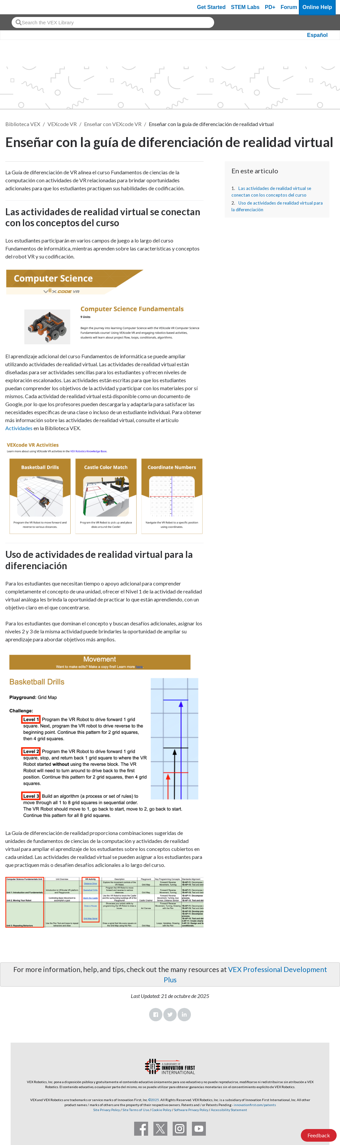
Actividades (19, 428)
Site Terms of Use (135, 1110)
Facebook (155, 1014)
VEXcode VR (62, 124)
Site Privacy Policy (106, 1110)
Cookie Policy (161, 1110)
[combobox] (113, 22)
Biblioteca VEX (22, 124)
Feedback (318, 1135)
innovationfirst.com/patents (255, 1105)
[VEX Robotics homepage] (18, 7)
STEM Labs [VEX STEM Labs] (245, 7)
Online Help (317, 7)
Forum (289, 7)
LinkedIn (184, 1014)
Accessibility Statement (229, 1110)
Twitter (170, 1014)
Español (317, 35)
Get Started (211, 7)
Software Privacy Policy (191, 1110)
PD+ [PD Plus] (270, 7)
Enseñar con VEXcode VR (112, 124)
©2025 (153, 1100)
